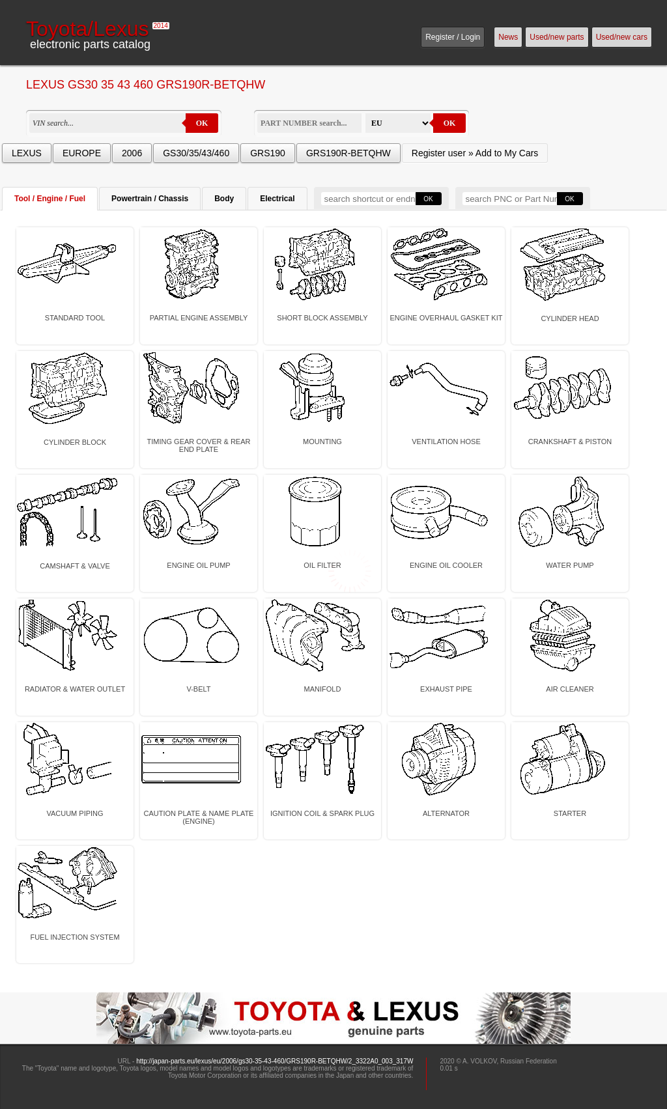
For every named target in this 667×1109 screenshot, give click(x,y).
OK (202, 123)
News (508, 37)
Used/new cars (621, 37)
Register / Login (452, 37)
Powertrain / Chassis (149, 198)
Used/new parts (557, 37)
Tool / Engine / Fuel (49, 198)
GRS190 (267, 153)
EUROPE (82, 153)
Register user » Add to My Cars (475, 153)
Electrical (277, 198)
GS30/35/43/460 (196, 153)
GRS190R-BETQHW (348, 153)
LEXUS (27, 153)
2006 (132, 153)
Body (224, 198)
